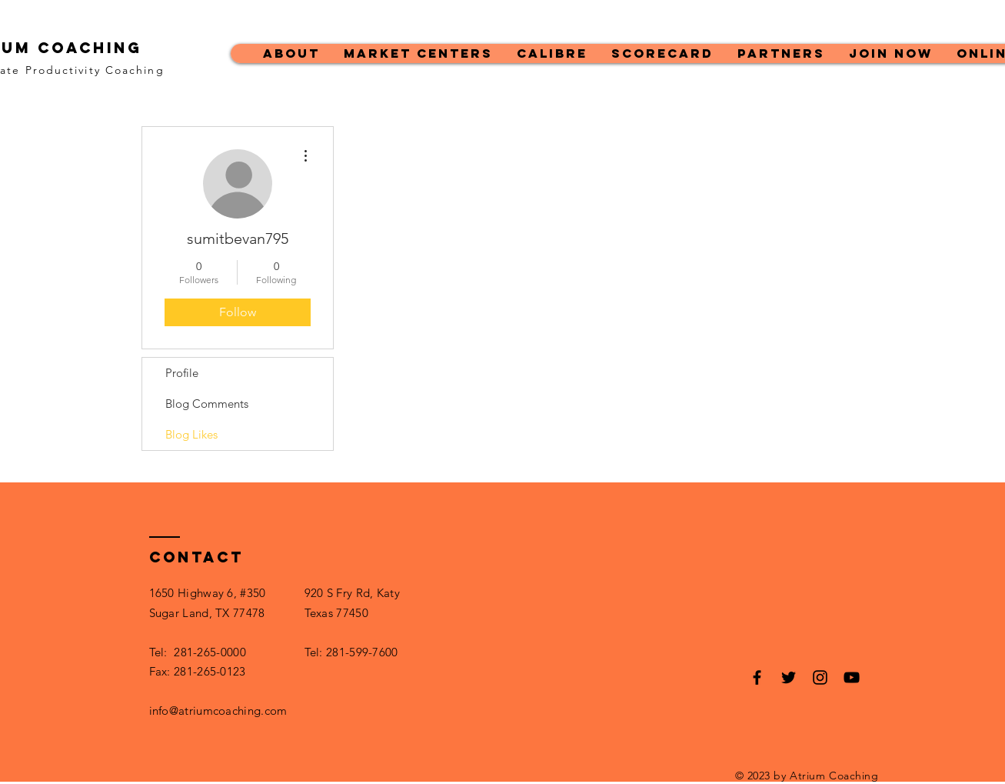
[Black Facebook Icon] (757, 677)
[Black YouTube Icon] (851, 677)
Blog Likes (191, 434)
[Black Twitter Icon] (788, 677)
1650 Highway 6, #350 (207, 592)
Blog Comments (206, 403)
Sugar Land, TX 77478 (207, 613)
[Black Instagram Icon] (820, 677)
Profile (181, 372)
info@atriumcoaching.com (218, 710)
